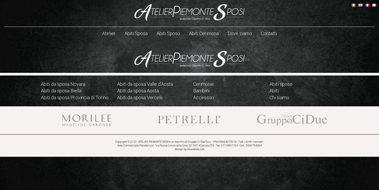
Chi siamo (279, 97)
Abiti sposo (281, 84)
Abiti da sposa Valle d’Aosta (145, 84)
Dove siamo (240, 33)
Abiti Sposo (168, 33)
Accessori (203, 97)
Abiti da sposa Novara (63, 84)
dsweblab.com (196, 149)
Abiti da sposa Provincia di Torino (74, 97)
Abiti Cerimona (204, 33)
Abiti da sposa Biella (61, 90)
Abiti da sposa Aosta (138, 90)
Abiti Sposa (136, 33)
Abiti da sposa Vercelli (139, 97)
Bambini (201, 90)
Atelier (109, 33)
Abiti (274, 90)
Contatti (269, 33)
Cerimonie (203, 84)
